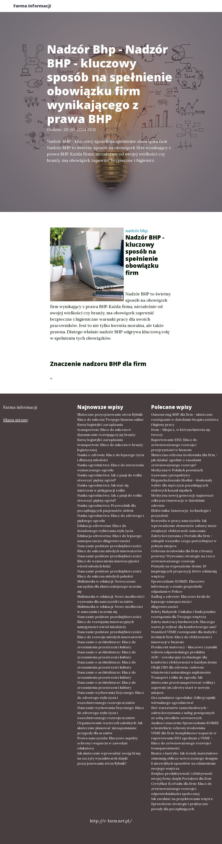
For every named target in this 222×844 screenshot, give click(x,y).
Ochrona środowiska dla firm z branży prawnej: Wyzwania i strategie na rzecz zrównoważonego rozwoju (183, 556)
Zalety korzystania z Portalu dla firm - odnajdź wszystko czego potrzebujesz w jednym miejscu (184, 541)
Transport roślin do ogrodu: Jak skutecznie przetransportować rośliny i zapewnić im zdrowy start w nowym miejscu (183, 685)
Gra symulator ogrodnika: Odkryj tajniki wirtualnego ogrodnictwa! (183, 700)
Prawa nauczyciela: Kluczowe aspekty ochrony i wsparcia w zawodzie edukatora (107, 743)
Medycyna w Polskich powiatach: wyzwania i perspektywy (177, 472)
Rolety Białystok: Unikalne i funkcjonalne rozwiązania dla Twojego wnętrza (183, 614)
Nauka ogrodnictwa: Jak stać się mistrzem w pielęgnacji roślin (103, 487)
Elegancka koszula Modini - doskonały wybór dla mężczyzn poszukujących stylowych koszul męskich (181, 485)
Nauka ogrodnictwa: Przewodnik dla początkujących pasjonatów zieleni (106, 508)
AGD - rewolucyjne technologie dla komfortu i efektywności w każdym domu (184, 659)
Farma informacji (36, 7)
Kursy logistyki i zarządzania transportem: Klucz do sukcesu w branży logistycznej (110, 445)
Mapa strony (15, 419)
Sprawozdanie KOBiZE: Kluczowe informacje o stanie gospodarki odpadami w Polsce (178, 586)
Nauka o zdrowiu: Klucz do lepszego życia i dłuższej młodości (110, 457)
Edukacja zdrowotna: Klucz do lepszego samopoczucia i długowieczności (109, 538)
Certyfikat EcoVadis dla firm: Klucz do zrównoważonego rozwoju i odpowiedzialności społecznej (181, 788)
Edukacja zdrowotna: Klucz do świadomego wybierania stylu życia (105, 528)
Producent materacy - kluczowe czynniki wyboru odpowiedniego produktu (184, 649)
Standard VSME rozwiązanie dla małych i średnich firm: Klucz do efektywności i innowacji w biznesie (184, 637)
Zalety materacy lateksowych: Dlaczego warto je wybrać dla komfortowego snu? (184, 624)
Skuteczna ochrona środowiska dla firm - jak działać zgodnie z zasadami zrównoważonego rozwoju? (184, 460)
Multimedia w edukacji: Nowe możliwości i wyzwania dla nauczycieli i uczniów (110, 599)
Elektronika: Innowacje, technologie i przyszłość (181, 513)
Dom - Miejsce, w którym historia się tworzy (180, 432)
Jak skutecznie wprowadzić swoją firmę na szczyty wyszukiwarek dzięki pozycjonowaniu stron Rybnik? (109, 758)
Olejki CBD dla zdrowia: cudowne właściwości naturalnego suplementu (181, 669)
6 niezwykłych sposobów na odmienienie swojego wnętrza (183, 765)
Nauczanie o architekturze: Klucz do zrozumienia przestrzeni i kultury (106, 644)
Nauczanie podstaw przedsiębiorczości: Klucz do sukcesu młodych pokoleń (109, 573)
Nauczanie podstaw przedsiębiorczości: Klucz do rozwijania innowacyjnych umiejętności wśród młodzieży (109, 622)
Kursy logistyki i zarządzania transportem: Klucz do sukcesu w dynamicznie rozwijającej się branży (106, 429)
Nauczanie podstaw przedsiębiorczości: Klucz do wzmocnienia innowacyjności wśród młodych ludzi (109, 561)
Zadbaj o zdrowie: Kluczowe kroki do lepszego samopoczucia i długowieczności (180, 601)
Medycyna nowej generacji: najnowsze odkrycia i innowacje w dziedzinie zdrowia (182, 500)
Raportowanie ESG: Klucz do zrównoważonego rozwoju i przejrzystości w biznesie (174, 445)
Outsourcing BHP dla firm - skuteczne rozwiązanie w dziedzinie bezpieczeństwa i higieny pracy (184, 419)
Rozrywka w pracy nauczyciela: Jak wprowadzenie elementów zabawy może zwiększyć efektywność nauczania (184, 525)
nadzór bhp (136, 230)
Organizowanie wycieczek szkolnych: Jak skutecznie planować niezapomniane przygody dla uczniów (109, 728)
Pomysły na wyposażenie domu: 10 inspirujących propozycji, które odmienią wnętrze (184, 571)
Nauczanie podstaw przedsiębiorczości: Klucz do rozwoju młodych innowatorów (110, 634)
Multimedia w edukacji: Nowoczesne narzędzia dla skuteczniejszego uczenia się (109, 586)
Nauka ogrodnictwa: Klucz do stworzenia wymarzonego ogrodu (110, 467)
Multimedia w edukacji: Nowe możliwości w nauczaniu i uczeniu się (110, 609)
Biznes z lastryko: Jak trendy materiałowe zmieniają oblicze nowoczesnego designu (184, 755)
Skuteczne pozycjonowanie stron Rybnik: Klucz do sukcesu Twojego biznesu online (110, 417)
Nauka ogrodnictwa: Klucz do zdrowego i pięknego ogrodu (110, 518)
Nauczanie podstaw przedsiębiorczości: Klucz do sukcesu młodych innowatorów (109, 548)
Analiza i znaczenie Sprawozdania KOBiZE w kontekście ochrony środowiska (185, 725)
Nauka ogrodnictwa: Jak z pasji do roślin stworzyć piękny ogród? (109, 477)
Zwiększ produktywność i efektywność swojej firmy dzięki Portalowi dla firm (182, 776)
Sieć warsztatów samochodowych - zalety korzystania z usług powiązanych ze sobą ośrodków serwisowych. (182, 713)
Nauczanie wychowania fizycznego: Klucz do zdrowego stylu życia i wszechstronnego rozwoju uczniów (110, 697)
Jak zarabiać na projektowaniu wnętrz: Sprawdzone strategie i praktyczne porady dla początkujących (182, 804)
